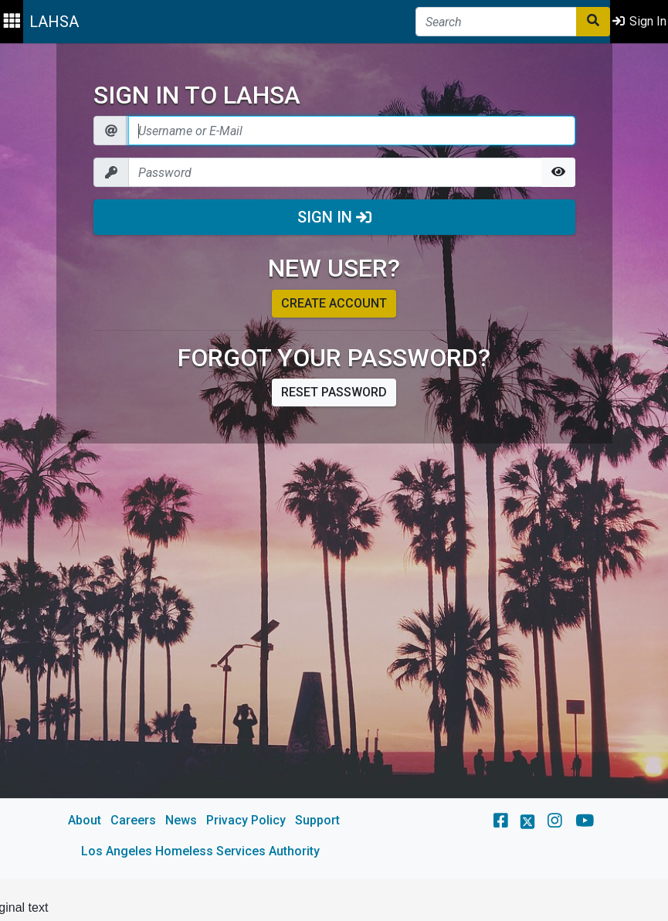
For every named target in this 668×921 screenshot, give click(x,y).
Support (317, 820)
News (181, 820)
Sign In (334, 217)
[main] (334, 461)
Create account (334, 303)
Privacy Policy (246, 820)
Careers (133, 820)
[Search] (496, 21)
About (84, 820)
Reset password (334, 392)
